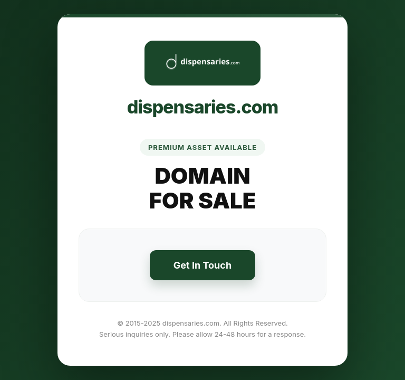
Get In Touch (202, 265)
